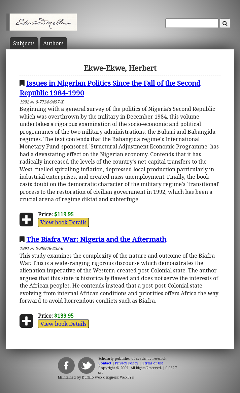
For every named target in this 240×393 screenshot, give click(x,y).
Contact (104, 363)
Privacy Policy (126, 363)
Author (53, 43)
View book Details (63, 222)
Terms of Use (152, 363)
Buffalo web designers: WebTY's (108, 377)
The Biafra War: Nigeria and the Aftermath (96, 239)
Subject (24, 43)
